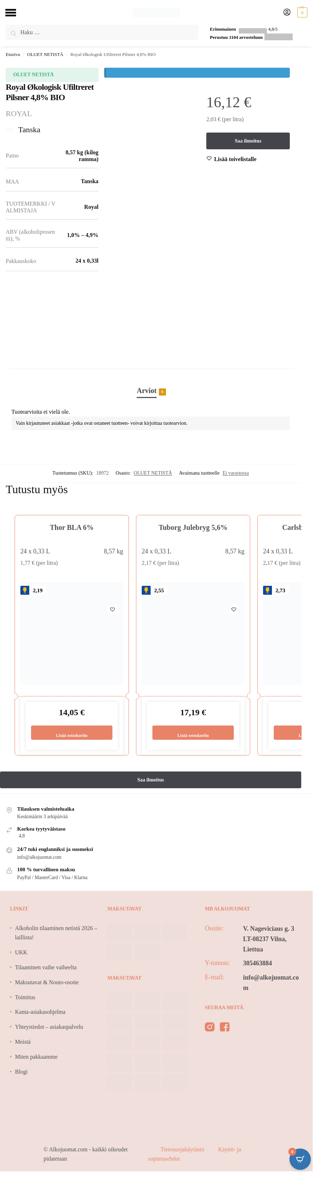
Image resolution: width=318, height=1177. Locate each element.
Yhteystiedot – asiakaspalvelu (49, 1027)
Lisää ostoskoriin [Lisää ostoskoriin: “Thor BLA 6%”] (71, 732)
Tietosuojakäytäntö (183, 1150)
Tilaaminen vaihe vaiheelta (46, 968)
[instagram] (209, 1029)
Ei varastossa (236, 473)
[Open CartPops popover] (300, 1159)
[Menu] (16, 12)
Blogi (21, 1072)
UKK (21, 953)
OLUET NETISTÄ (45, 54)
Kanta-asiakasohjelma (40, 1013)
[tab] (151, 383)
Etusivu (13, 54)
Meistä (23, 1042)
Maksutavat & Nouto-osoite (47, 983)
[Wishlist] (235, 159)
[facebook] (224, 1029)
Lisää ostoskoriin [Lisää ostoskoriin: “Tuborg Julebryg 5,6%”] (193, 732)
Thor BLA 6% (72, 527)
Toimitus (25, 998)
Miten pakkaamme (36, 1057)
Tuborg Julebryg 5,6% (192, 527)
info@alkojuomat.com (271, 983)
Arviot (147, 391)
